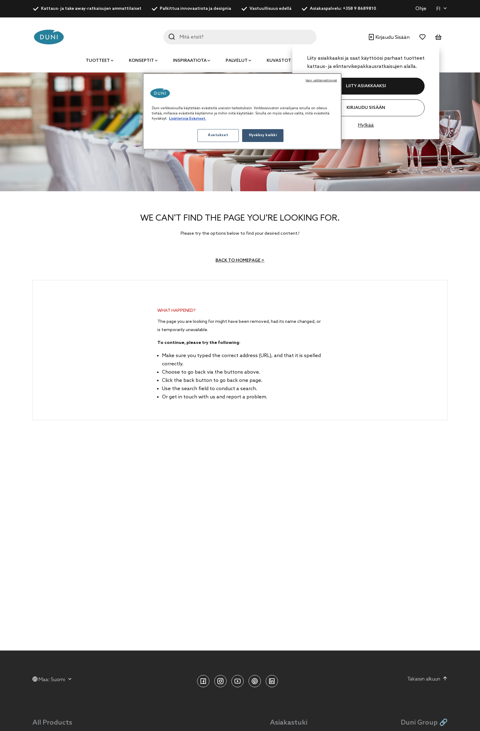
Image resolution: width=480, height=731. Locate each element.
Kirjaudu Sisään (366, 107)
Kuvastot (279, 60)
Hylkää (366, 125)
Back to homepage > (240, 260)
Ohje (420, 9)
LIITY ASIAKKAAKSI (366, 86)
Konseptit (141, 60)
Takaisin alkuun (427, 679)
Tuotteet (98, 60)
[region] (242, 111)
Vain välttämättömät (321, 80)
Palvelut (237, 60)
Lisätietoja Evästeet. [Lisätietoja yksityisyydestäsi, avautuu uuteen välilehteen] (187, 119)
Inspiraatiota (190, 60)
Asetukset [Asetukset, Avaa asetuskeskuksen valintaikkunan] (218, 135)
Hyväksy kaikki (263, 135)
